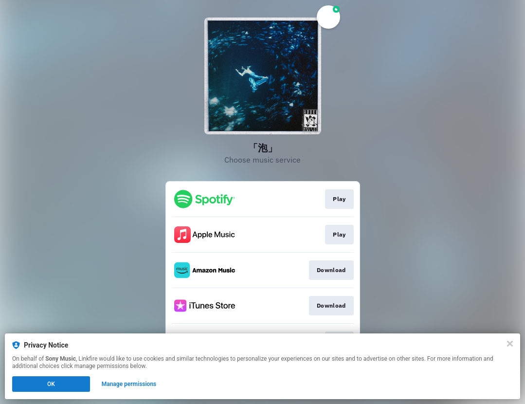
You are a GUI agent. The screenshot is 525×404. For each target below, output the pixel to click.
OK (51, 384)
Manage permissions (129, 384)
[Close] (510, 343)
